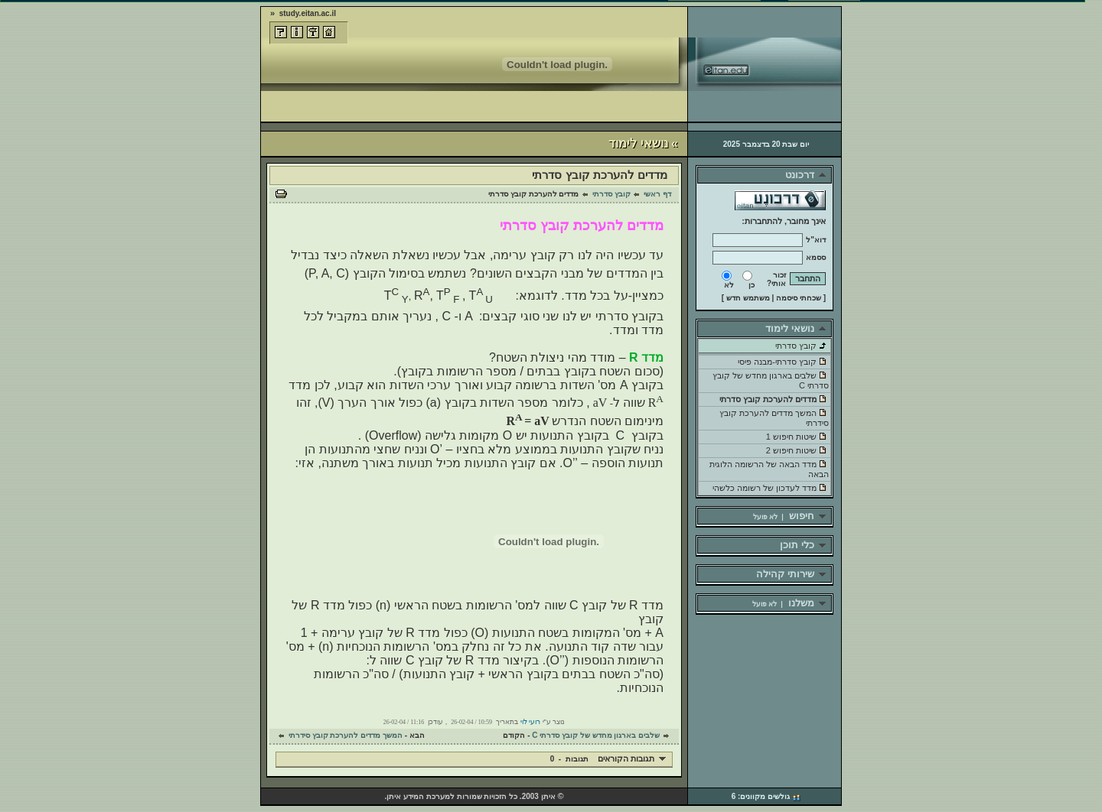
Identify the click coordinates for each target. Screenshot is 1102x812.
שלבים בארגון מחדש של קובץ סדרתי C (596, 735)
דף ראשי (657, 194)
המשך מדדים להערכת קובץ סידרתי (346, 735)
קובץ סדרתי (611, 194)
